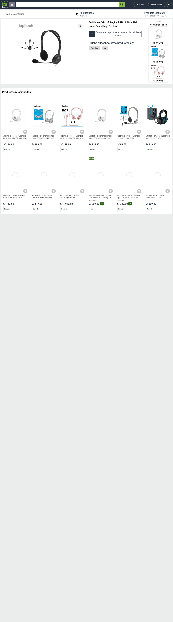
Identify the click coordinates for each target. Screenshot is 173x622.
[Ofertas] (67, 4)
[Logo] (4, 4)
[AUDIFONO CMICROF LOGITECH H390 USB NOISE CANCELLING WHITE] (158, 35)
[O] (105, 48)
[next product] (158, 14)
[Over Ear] (94, 48)
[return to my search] (84, 14)
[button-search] (122, 4)
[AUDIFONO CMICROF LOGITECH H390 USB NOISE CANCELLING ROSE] (158, 73)
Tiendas (140, 5)
